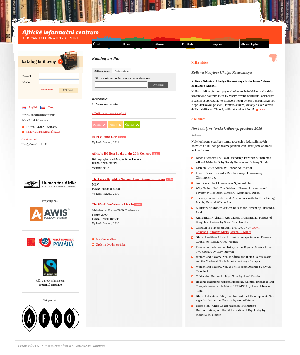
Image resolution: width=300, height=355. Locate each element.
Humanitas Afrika (58, 345)
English (33, 107)
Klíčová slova (122, 70)
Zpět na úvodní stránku (111, 244)
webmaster (99, 345)
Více (262, 109)
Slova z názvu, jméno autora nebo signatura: (123, 78)
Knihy (97, 124)
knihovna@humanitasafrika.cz (43, 131)
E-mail (27, 76)
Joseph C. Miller (240, 232)
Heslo (26, 82)
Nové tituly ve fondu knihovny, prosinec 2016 (226, 128)
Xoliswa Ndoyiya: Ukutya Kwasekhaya (221, 72)
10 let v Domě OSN (105, 136)
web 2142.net (83, 345)
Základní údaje (102, 70)
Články (129, 124)
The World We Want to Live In (113, 204)
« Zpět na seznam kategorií (109, 113)
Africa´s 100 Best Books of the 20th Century (121, 153)
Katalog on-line (106, 239)
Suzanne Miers (219, 232)
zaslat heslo (47, 89)
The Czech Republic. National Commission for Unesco (128, 179)
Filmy (113, 124)
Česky (51, 107)
